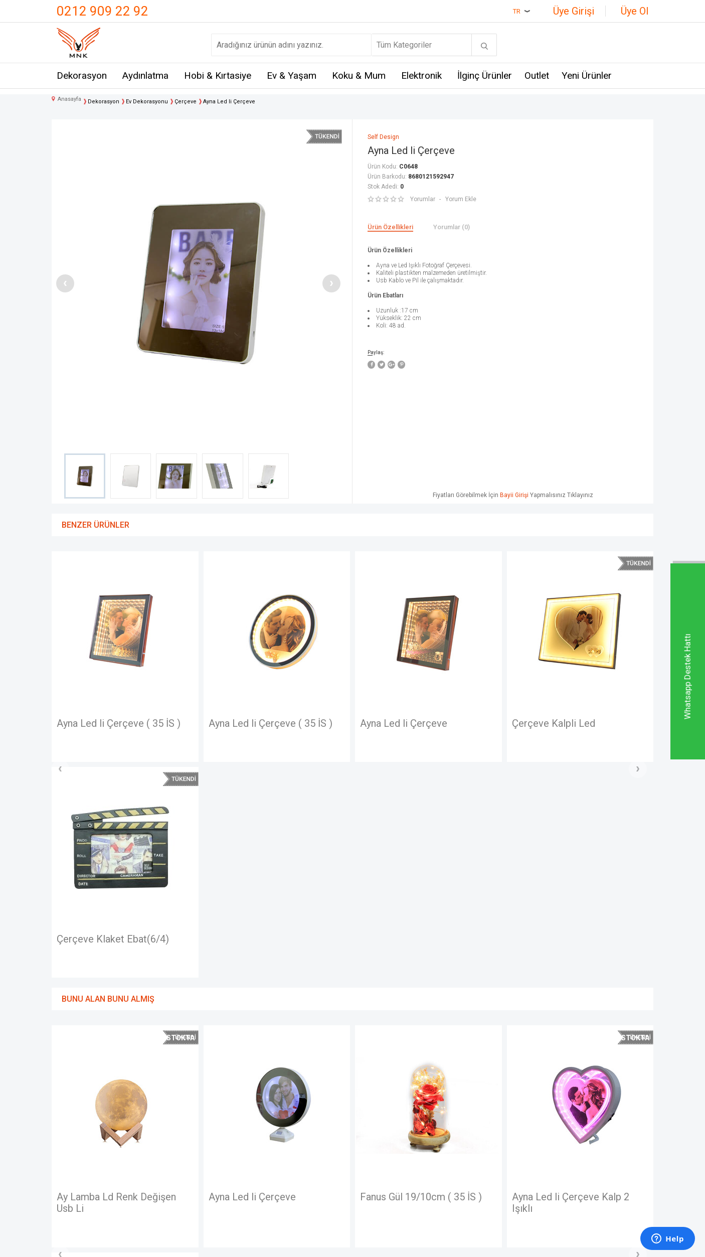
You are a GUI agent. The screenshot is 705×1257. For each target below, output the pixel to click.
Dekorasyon (82, 75)
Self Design (178, 1162)
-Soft (300, 1244)
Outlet (536, 75)
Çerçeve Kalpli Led (401, 724)
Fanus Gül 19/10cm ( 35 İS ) (269, 982)
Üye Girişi (573, 11)
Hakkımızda (77, 1125)
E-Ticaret (322, 1244)
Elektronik (421, 75)
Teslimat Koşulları (288, 1088)
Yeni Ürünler (587, 75)
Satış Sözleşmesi (288, 1125)
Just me (171, 1180)
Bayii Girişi (514, 495)
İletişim (69, 1088)
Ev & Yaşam (291, 75)
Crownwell (175, 1125)
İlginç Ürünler (484, 75)
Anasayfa (374, 1088)
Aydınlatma (145, 75)
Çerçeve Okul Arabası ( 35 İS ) (577, 724)
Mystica (171, 1144)
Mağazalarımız (82, 1107)
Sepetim (372, 1162)
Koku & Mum (359, 75)
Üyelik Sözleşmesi (290, 1107)
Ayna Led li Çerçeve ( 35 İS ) (119, 724)
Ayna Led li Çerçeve (252, 724)
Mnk (164, 1088)
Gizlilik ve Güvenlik (290, 1162)
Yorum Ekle (460, 199)
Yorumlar (422, 199)
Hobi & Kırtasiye (217, 75)
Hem (165, 1107)
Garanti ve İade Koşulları (299, 1144)
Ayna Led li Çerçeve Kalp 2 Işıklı (418, 988)
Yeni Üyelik (377, 1107)
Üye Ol (634, 11)
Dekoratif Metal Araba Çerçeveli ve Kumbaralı (563, 988)
